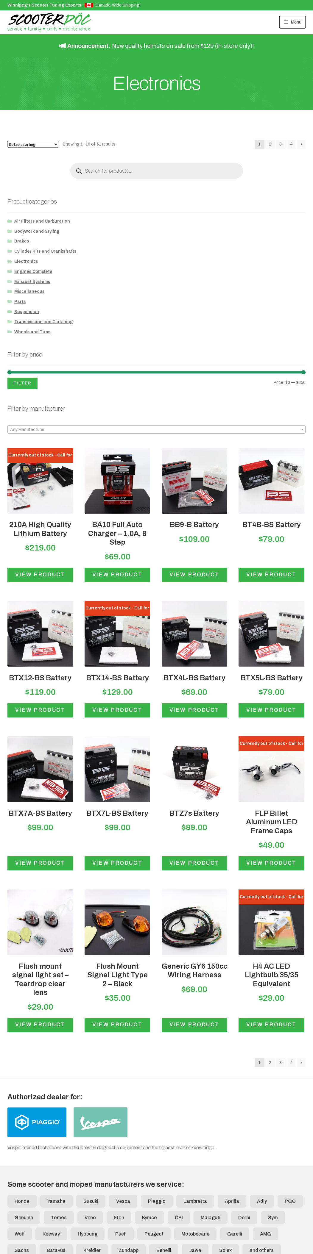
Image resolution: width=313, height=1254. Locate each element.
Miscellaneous (29, 291)
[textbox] (156, 430)
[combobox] (156, 429)
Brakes (21, 241)
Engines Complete (33, 271)
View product (40, 575)
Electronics (26, 261)
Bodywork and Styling (37, 231)
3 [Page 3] (280, 144)
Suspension (26, 311)
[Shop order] (32, 144)
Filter (22, 383)
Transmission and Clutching (43, 322)
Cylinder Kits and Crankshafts (45, 251)
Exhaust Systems (32, 281)
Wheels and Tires (32, 332)
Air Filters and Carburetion (42, 221)
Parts (20, 301)
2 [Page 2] (270, 144)
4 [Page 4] (291, 144)
